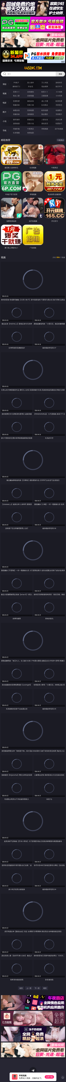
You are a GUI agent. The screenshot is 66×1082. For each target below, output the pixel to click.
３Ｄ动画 (59, 92)
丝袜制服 (30, 96)
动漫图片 (59, 110)
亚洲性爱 (16, 101)
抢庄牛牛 (59, 86)
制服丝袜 (16, 105)
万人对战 (44, 82)
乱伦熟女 (44, 105)
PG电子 (16, 82)
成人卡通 (44, 101)
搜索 (60, 74)
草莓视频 (44, 129)
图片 (4, 112)
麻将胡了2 (16, 86)
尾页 (45, 988)
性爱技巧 (59, 123)
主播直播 (44, 96)
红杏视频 (16, 133)
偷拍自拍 (30, 101)
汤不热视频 (59, 129)
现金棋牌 (44, 86)
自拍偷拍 (30, 92)
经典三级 (30, 105)
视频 (4, 93)
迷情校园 (16, 123)
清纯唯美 (30, 114)
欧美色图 (44, 110)
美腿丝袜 (16, 114)
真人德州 (30, 82)
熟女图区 (44, 114)
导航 (4, 130)
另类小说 (30, 123)
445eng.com (33, 68)
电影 (4, 102)
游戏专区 (59, 82)
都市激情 (16, 119)
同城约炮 (16, 129)
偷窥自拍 (16, 110)
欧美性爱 (59, 101)
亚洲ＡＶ (16, 92)
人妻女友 (44, 119)
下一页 (37, 988)
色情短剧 (30, 133)
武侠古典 (59, 119)
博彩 (4, 84)
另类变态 (59, 105)
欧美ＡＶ (44, 92)
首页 (21, 988)
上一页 (28, 988)
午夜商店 (30, 129)
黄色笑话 (44, 123)
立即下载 (49, 1077)
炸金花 (30, 86)
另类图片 (59, 114)
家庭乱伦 (30, 119)
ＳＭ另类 (59, 96)
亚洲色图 (30, 110)
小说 (4, 121)
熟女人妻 (16, 96)
